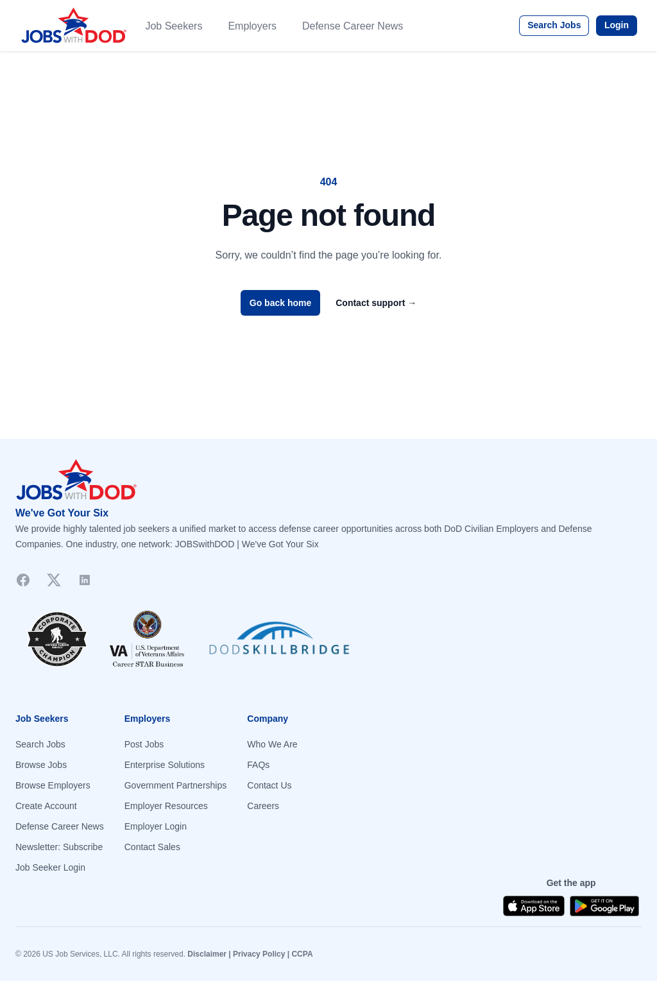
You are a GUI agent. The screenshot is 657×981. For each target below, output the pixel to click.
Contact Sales (152, 847)
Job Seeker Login (50, 867)
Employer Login (155, 826)
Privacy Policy (259, 954)
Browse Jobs (41, 765)
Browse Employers (52, 785)
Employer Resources (166, 806)
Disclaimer (206, 954)
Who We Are (272, 744)
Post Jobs (144, 744)
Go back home (280, 303)
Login (616, 25)
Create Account (46, 806)
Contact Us (269, 785)
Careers (263, 806)
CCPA (301, 954)
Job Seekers (173, 26)
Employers (252, 26)
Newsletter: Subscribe (59, 847)
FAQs (258, 765)
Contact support (376, 303)
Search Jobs (554, 25)
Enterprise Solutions (164, 765)
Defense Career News (352, 26)
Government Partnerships (175, 785)
